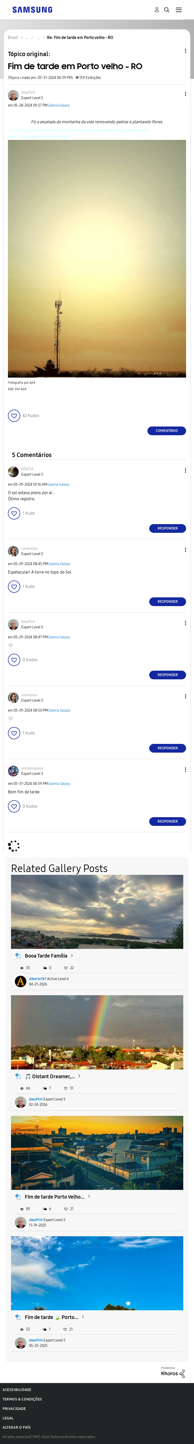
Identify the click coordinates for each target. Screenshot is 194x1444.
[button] (177, 94)
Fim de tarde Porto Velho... (54, 1197)
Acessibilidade (17, 1390)
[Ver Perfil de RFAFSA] (27, 469)
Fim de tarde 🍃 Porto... (51, 1317)
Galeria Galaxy (59, 105)
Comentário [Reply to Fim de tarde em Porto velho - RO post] (167, 431)
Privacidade (14, 1409)
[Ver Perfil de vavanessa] (29, 548)
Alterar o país (17, 1427)
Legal (8, 1418)
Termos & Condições (22, 1399)
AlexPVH (36, 1099)
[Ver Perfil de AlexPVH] (28, 92)
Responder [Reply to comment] (168, 528)
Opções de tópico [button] (177, 51)
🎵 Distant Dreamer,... (50, 1076)
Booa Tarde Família (46, 956)
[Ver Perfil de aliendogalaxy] (32, 768)
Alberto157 (37, 979)
